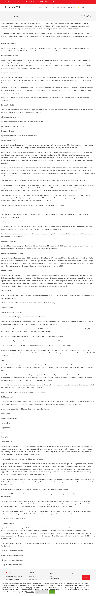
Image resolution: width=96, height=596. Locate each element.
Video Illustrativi (54, 578)
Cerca (72, 573)
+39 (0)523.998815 (43, 1)
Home (51, 573)
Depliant (52, 576)
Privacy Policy (87, 16)
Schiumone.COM (12, 7)
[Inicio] (81, 16)
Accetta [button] (52, 592)
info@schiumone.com (56, 1)
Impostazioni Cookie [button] (41, 592)
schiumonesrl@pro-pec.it (16, 579)
